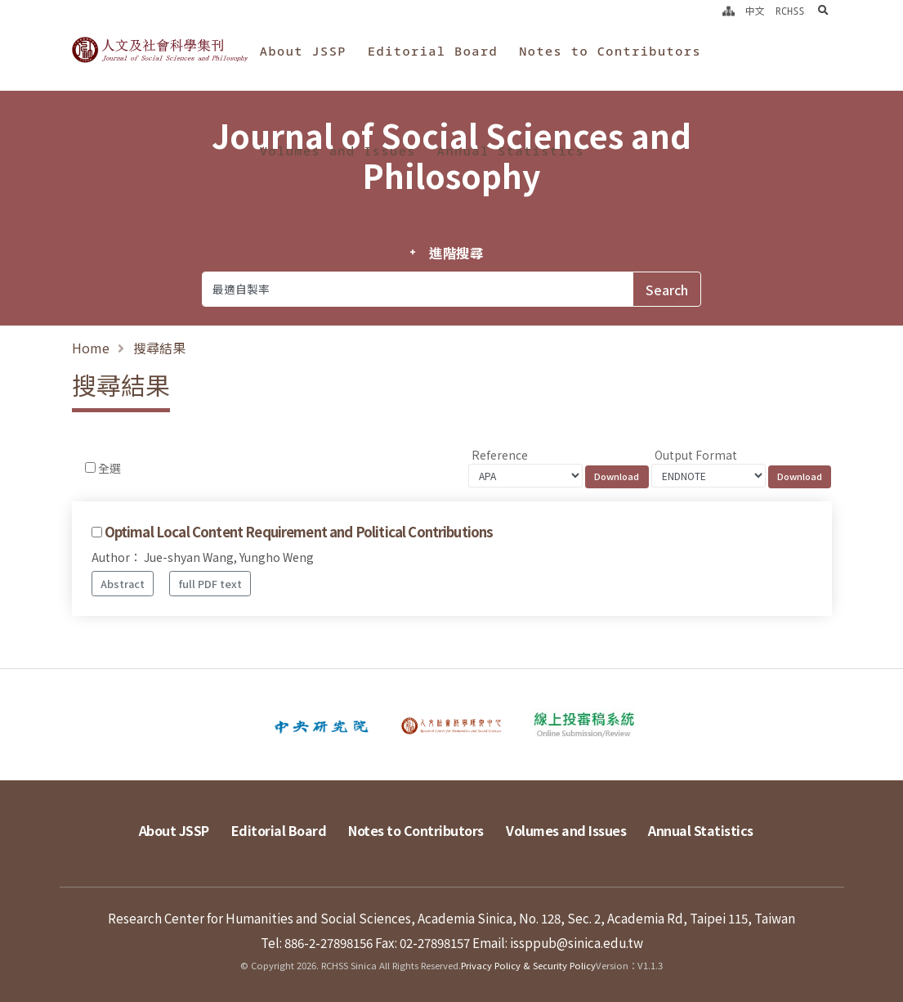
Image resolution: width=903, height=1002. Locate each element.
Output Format (696, 455)
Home (91, 347)
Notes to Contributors (610, 51)
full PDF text (210, 583)
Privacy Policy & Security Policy (528, 965)
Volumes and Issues (338, 150)
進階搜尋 (456, 253)
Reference (500, 455)
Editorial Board (433, 51)
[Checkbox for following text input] (90, 467)
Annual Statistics (510, 150)
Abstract (123, 583)
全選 (109, 468)
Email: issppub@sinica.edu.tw (557, 942)
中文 (755, 10)
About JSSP (303, 51)
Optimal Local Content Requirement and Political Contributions (299, 531)
